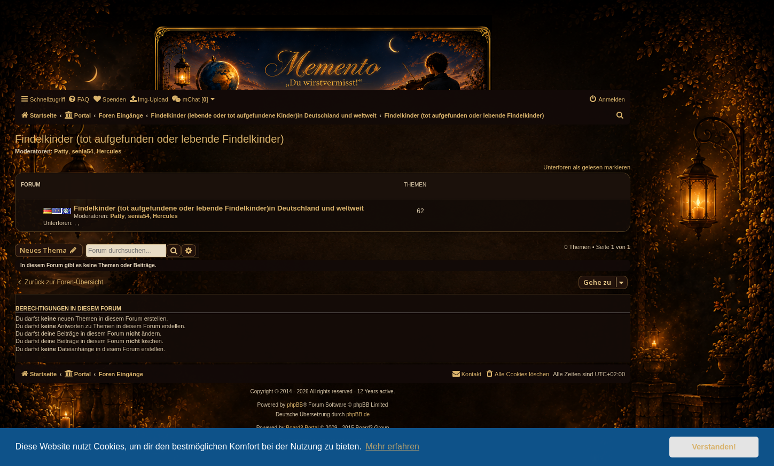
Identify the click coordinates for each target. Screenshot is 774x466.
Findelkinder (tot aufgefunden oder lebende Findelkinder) (149, 139)
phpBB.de (358, 414)
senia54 (82, 151)
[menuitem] (78, 99)
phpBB (295, 405)
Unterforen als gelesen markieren (586, 167)
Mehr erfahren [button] (392, 446)
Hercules (109, 151)
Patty (61, 151)
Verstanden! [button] (714, 446)
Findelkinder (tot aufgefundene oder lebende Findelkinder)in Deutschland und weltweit (219, 208)
